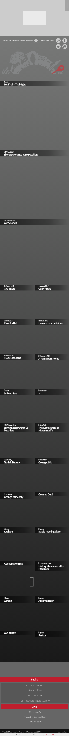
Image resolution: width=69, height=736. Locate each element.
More (47, 734)
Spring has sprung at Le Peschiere (16, 429)
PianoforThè (10, 323)
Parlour (42, 635)
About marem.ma (13, 563)
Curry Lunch (10, 222)
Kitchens (8, 531)
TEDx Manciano (12, 357)
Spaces (7, 529)
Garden (8, 600)
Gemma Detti (45, 494)
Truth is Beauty (12, 462)
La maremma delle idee (50, 323)
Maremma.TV (35, 712)
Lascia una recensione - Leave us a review (20, 40)
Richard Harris (35, 695)
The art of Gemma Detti (35, 717)
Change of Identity (13, 496)
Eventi (6, 82)
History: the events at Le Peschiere (51, 567)
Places (7, 391)
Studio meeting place (49, 531)
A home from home (48, 358)
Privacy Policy (35, 721)
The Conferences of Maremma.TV (48, 429)
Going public (45, 462)
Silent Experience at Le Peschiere (21, 154)
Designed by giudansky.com (61, 733)
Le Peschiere (10, 393)
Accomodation (46, 600)
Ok (53, 734)
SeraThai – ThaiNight (15, 84)
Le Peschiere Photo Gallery (35, 700)
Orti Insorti (9, 288)
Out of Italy (43, 391)
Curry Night (44, 288)
